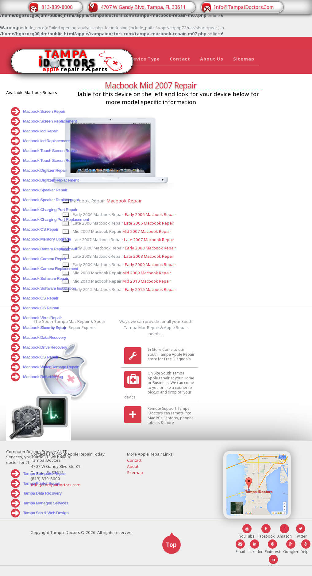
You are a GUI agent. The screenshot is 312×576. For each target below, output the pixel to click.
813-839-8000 (51, 7)
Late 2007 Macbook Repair (182, 241)
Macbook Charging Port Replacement (44, 219)
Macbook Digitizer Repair (39, 170)
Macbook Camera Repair (39, 259)
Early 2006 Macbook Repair (183, 211)
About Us (211, 59)
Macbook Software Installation (43, 288)
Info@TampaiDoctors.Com (237, 7)
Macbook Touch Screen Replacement (44, 160)
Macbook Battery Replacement (44, 249)
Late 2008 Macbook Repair (182, 260)
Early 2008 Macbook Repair (183, 250)
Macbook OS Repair (34, 229)
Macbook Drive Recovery (39, 347)
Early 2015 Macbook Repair (183, 300)
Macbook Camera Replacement (44, 268)
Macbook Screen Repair (38, 111)
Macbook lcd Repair (34, 131)
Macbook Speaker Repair (39, 190)
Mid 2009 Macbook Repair (180, 280)
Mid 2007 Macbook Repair (180, 231)
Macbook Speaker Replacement (44, 200)
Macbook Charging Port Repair (44, 209)
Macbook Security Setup (38, 327)
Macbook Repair (149, 198)
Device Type (144, 59)
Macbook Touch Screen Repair (44, 150)
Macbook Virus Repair (36, 318)
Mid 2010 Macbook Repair (180, 290)
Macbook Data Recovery (38, 337)
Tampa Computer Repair (38, 470)
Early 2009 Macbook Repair (183, 270)
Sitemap (243, 59)
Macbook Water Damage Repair (44, 367)
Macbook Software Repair (39, 278)
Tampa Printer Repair (35, 479)
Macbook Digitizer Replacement (44, 180)
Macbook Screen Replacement (44, 121)
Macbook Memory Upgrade (41, 239)
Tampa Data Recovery (36, 489)
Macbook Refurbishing (37, 377)
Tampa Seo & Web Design (40, 509)
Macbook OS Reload (35, 308)
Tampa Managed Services (39, 499)
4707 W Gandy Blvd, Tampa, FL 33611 (137, 7)
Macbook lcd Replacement (40, 141)
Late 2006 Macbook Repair (182, 221)
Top (171, 555)
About (132, 477)
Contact (180, 59)
